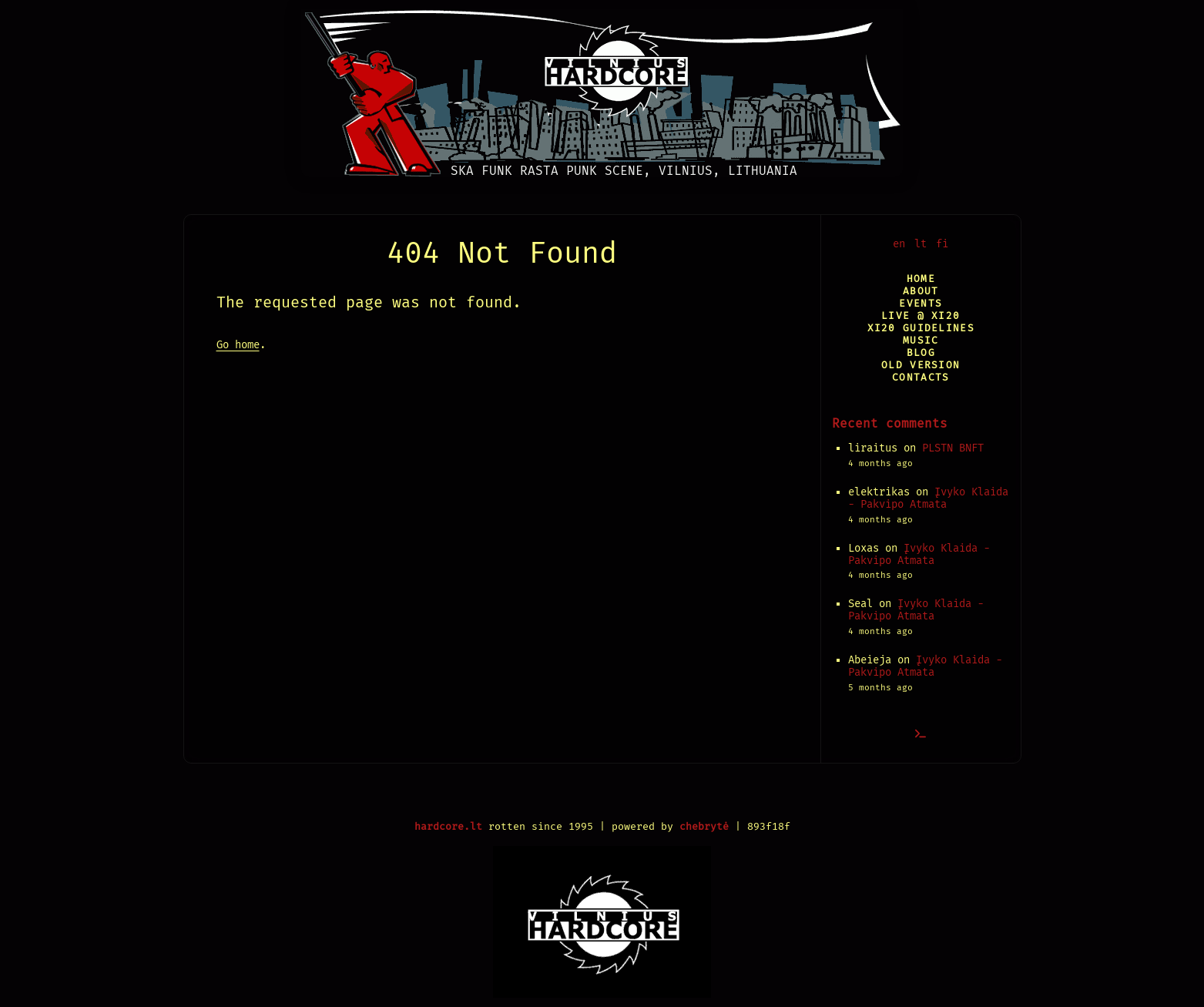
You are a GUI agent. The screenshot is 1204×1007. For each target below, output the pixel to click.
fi (942, 243)
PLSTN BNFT (953, 448)
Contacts (920, 377)
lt (920, 243)
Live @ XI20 (920, 315)
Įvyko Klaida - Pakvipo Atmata (928, 498)
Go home (238, 344)
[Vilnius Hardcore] (602, 88)
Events (920, 303)
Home (921, 278)
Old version (920, 365)
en (899, 243)
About (920, 291)
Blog (921, 352)
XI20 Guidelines (920, 328)
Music (920, 340)
